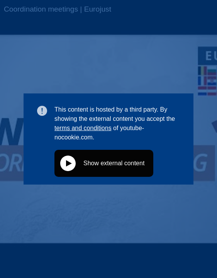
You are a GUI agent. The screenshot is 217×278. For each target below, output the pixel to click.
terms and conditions (83, 128)
